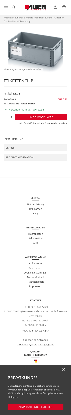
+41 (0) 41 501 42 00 (37, 306)
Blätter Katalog (35, 204)
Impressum (35, 286)
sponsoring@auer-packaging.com (35, 344)
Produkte (8, 17)
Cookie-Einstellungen (35, 272)
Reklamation (35, 238)
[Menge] (9, 117)
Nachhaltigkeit (35, 281)
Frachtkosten (35, 233)
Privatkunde (50, 123)
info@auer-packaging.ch (35, 330)
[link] (55, 7)
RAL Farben (35, 209)
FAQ (35, 213)
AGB (35, 243)
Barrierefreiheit (35, 277)
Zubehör (49, 17)
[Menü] (6, 7)
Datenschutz (35, 268)
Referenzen (35, 263)
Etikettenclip (24, 21)
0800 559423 (14, 311)
